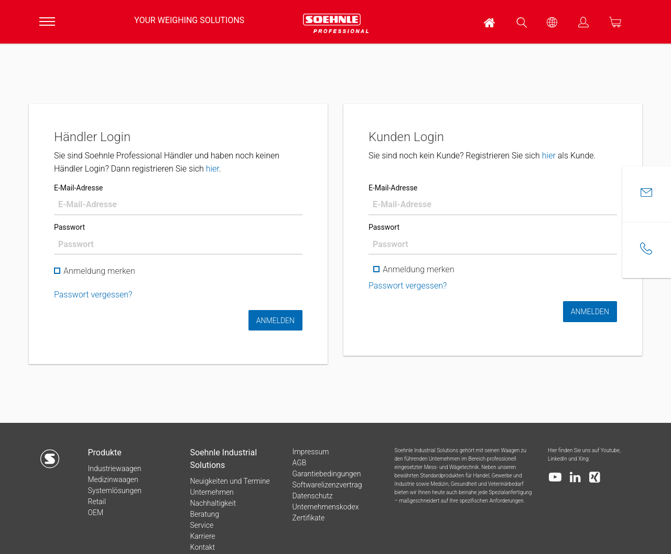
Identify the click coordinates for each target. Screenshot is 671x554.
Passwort (69, 227)
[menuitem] (490, 22)
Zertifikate (308, 518)
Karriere (202, 536)
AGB (299, 463)
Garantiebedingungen (326, 474)
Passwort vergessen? (93, 295)
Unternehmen (211, 492)
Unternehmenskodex (325, 507)
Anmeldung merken (94, 271)
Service (201, 525)
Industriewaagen (114, 468)
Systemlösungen (114, 490)
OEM (95, 512)
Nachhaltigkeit (213, 503)
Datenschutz (312, 496)
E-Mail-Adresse (78, 188)
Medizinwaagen (113, 479)
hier (212, 169)
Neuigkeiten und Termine (229, 481)
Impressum (310, 452)
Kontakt (202, 547)
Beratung (204, 514)
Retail (96, 501)
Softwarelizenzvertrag (327, 485)
